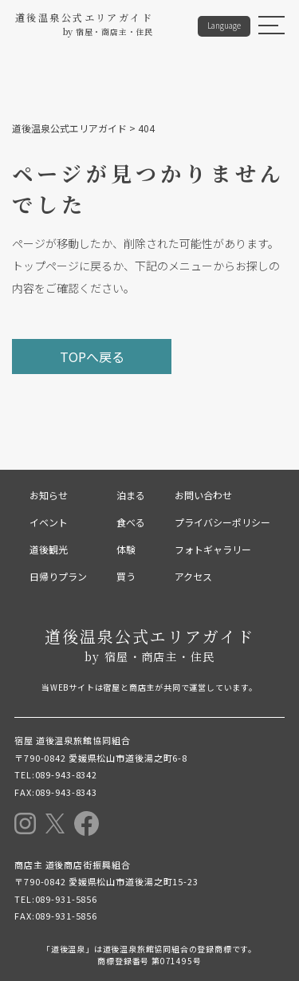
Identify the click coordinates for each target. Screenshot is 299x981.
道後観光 (49, 549)
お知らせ (49, 495)
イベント (49, 522)
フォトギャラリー (213, 549)
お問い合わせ (203, 495)
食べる (130, 522)
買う (126, 576)
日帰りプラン (58, 576)
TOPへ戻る (92, 356)
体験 (126, 549)
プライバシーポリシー (222, 522)
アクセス (193, 576)
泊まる (130, 495)
